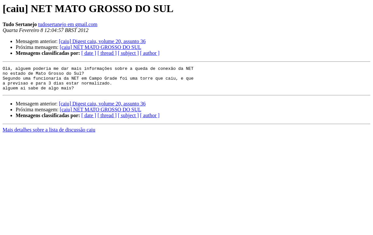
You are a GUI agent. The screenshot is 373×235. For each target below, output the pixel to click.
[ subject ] (128, 53)
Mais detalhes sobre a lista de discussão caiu (49, 134)
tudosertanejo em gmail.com (68, 24)
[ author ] (150, 53)
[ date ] (88, 53)
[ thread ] (107, 53)
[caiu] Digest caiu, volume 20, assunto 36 (102, 41)
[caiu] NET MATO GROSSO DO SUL (100, 47)
